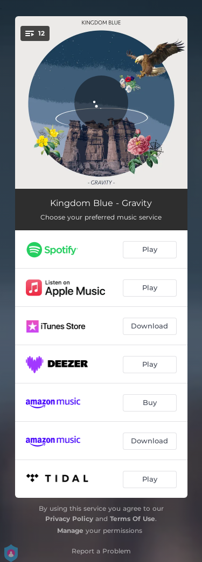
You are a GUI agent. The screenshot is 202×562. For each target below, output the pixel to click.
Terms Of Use (132, 519)
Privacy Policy (69, 519)
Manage (70, 530)
